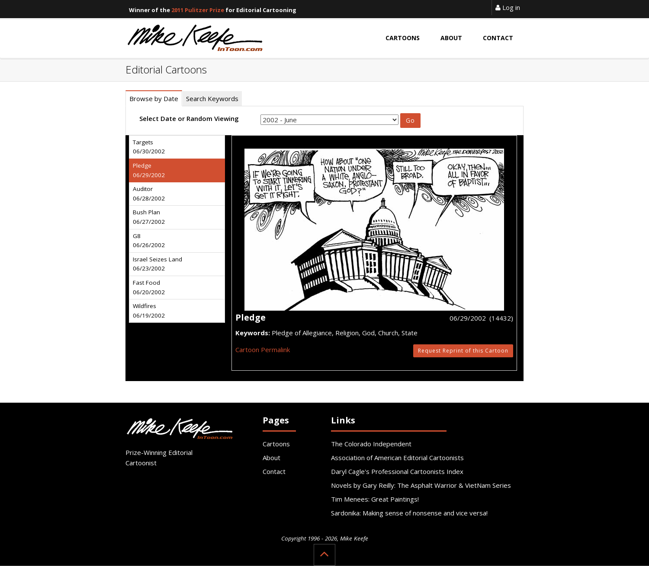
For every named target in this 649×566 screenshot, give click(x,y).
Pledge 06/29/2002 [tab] (149, 170)
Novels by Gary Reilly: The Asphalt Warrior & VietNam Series (421, 485)
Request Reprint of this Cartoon (463, 350)
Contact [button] (498, 38)
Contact (274, 471)
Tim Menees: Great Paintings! (375, 499)
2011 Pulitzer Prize (197, 10)
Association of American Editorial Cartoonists (397, 457)
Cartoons (276, 443)
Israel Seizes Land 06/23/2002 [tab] (157, 264)
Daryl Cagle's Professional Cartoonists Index (397, 471)
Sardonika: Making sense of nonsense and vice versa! (409, 513)
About (271, 457)
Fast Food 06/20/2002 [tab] (149, 287)
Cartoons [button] (403, 38)
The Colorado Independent (371, 443)
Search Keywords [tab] (212, 98)
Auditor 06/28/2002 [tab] (149, 193)
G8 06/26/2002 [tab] (149, 240)
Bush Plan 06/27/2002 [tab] (149, 217)
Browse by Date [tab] (153, 98)
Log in (507, 7)
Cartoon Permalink (262, 349)
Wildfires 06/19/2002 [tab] (149, 310)
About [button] (451, 38)
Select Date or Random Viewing (189, 118)
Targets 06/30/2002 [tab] (149, 147)
